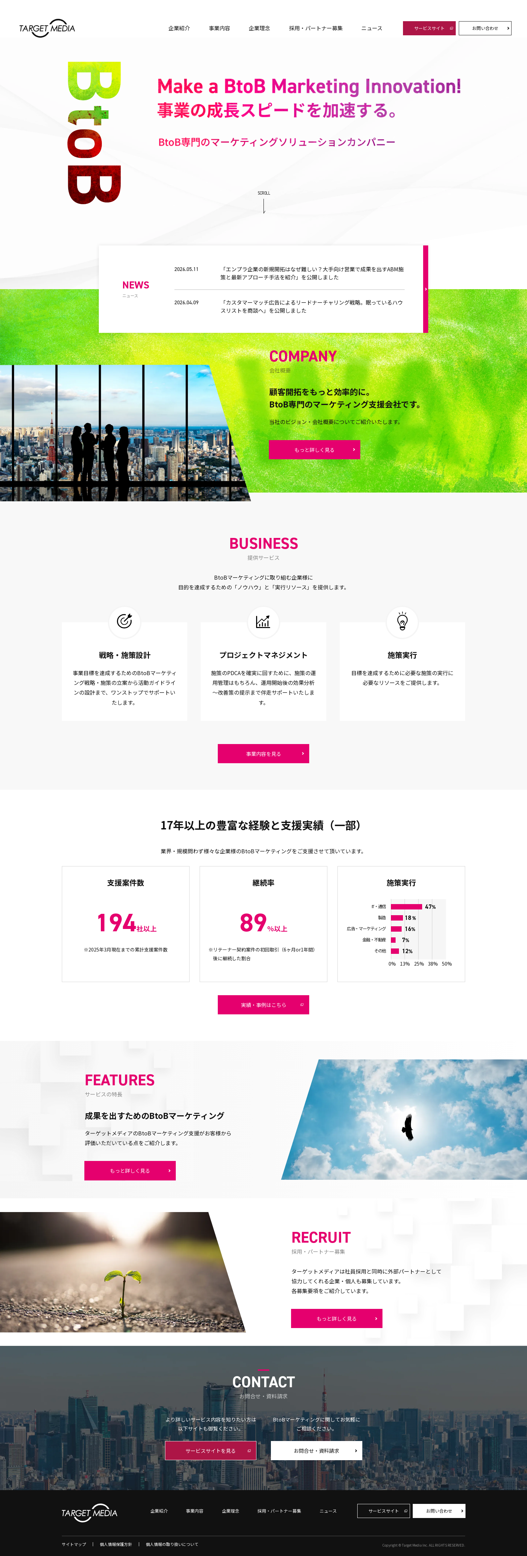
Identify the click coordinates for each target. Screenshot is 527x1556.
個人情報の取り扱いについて (172, 1544)
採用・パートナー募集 (316, 28)
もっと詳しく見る (314, 449)
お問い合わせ (485, 28)
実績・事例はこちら (263, 1004)
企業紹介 (179, 28)
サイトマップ (74, 1544)
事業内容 (219, 28)
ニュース (371, 28)
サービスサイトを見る (211, 1450)
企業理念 (259, 28)
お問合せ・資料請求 (316, 1450)
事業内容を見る (263, 753)
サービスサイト (429, 28)
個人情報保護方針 (116, 1544)
